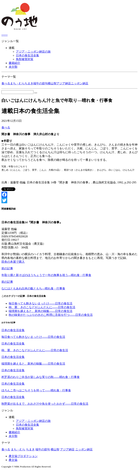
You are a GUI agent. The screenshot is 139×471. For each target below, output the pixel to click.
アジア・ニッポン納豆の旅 (33, 51)
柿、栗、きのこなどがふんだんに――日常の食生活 (42, 307)
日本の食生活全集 (27, 55)
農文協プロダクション (23, 456)
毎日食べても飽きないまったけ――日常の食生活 (40, 303)
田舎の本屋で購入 (13, 261)
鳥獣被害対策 (24, 59)
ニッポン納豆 (79, 83)
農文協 (13, 459)
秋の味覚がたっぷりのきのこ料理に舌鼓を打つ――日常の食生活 (51, 314)
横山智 (52, 83)
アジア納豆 (63, 83)
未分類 (13, 66)
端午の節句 (40, 83)
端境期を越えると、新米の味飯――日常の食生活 (40, 311)
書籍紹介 (14, 62)
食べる (5, 83)
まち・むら (17, 83)
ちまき (29, 83)
